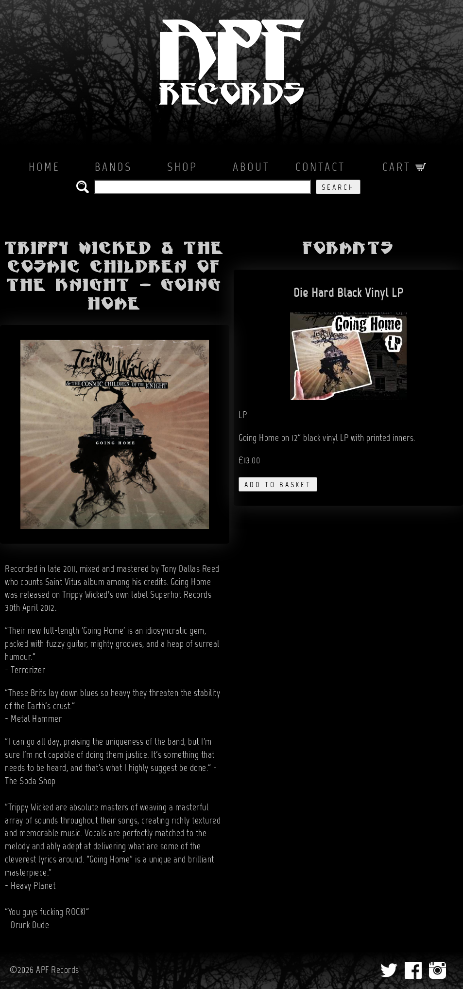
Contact (320, 168)
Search (338, 188)
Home (44, 168)
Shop (182, 168)
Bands (113, 168)
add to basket (277, 485)
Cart (404, 168)
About (251, 168)
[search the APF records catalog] (202, 187)
